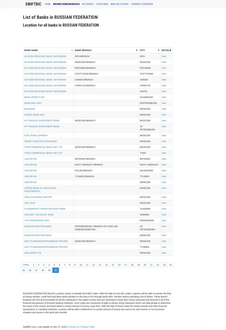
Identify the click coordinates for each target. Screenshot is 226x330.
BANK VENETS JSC (34, 97)
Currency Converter (142, 4)
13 (100, 265)
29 (49, 270)
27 (36, 270)
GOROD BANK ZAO (34, 114)
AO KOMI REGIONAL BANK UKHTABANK (45, 56)
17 (125, 265)
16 (119, 265)
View (164, 56)
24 (170, 265)
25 (23, 270)
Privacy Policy (88, 327)
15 (113, 265)
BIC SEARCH (88, 4)
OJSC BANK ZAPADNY (36, 135)
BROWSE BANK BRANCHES (66, 4)
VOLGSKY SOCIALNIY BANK (39, 214)
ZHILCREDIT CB (32, 253)
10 (81, 265)
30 (55, 270)
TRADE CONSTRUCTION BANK (40, 141)
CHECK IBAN (102, 4)
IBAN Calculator (119, 4)
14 (106, 265)
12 (93, 265)
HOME (48, 4)
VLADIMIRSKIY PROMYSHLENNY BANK (45, 209)
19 (138, 265)
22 (158, 265)
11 (87, 265)
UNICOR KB (30, 159)
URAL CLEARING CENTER (38, 197)
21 (151, 265)
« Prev (26, 265)
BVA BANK (29, 109)
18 (132, 265)
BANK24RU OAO (33, 103)
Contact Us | (74, 327)
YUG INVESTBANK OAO (36, 220)
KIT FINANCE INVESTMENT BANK (42, 120)
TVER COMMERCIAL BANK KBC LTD (43, 147)
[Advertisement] (80, 36)
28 (43, 270)
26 (30, 270)
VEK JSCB (29, 203)
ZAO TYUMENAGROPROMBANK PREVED (46, 241)
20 (145, 265)
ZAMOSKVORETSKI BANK (38, 226)
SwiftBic (33, 4)
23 (164, 265)
